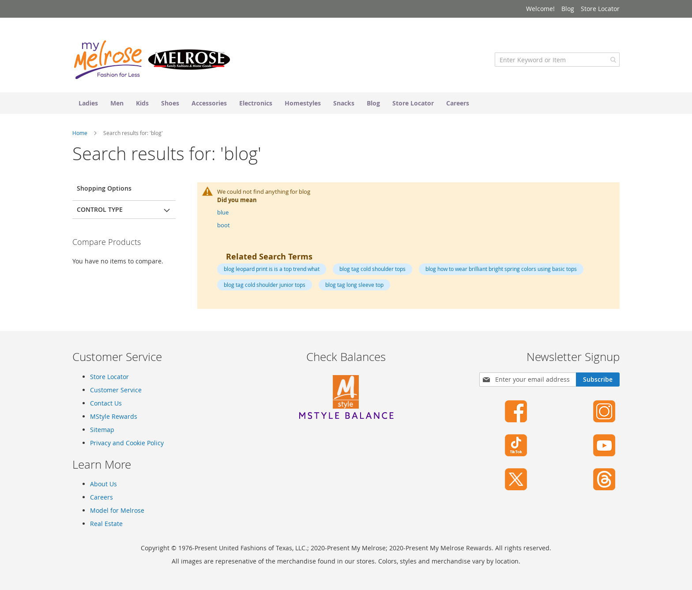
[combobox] (557, 60)
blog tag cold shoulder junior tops (264, 284)
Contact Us (106, 403)
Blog (567, 8)
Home (80, 132)
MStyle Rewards (113, 416)
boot (223, 225)
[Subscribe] (598, 379)
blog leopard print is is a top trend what (272, 268)
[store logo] (151, 59)
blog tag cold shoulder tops (372, 268)
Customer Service (116, 390)
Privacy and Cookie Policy (127, 443)
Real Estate (106, 523)
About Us (103, 484)
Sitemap (102, 429)
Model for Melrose (117, 510)
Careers (101, 497)
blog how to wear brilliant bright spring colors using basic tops (501, 268)
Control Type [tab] (100, 209)
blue (223, 212)
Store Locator (600, 8)
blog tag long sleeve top (354, 284)
